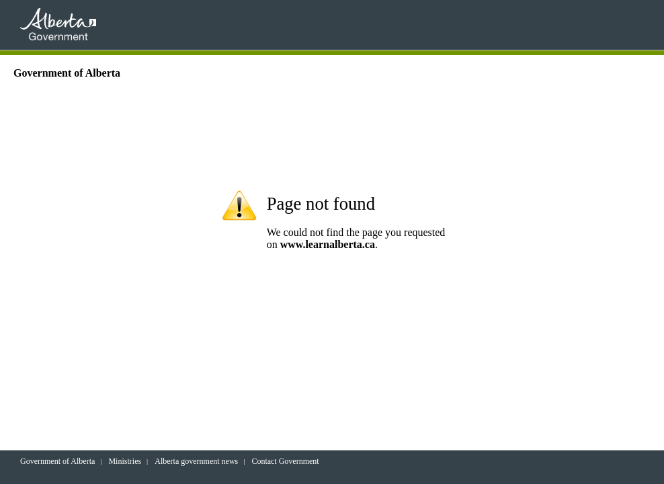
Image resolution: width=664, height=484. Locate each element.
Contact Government (285, 461)
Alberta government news (196, 461)
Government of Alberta (57, 461)
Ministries (124, 461)
